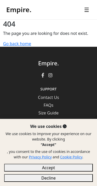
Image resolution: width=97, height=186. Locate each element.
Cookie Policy (71, 156)
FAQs (48, 105)
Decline (48, 178)
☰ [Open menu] (86, 9)
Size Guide (48, 113)
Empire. (19, 9)
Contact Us (48, 97)
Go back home (17, 44)
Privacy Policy (40, 156)
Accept (48, 168)
